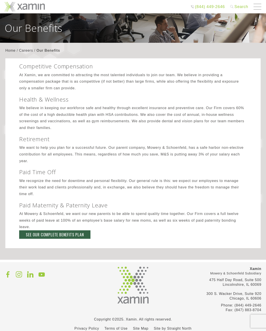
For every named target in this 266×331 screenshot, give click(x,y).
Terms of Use (116, 328)
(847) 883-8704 (248, 310)
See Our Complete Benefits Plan (55, 234)
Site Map (141, 328)
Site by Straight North (173, 328)
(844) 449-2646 (210, 7)
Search (241, 7)
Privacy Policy (86, 328)
